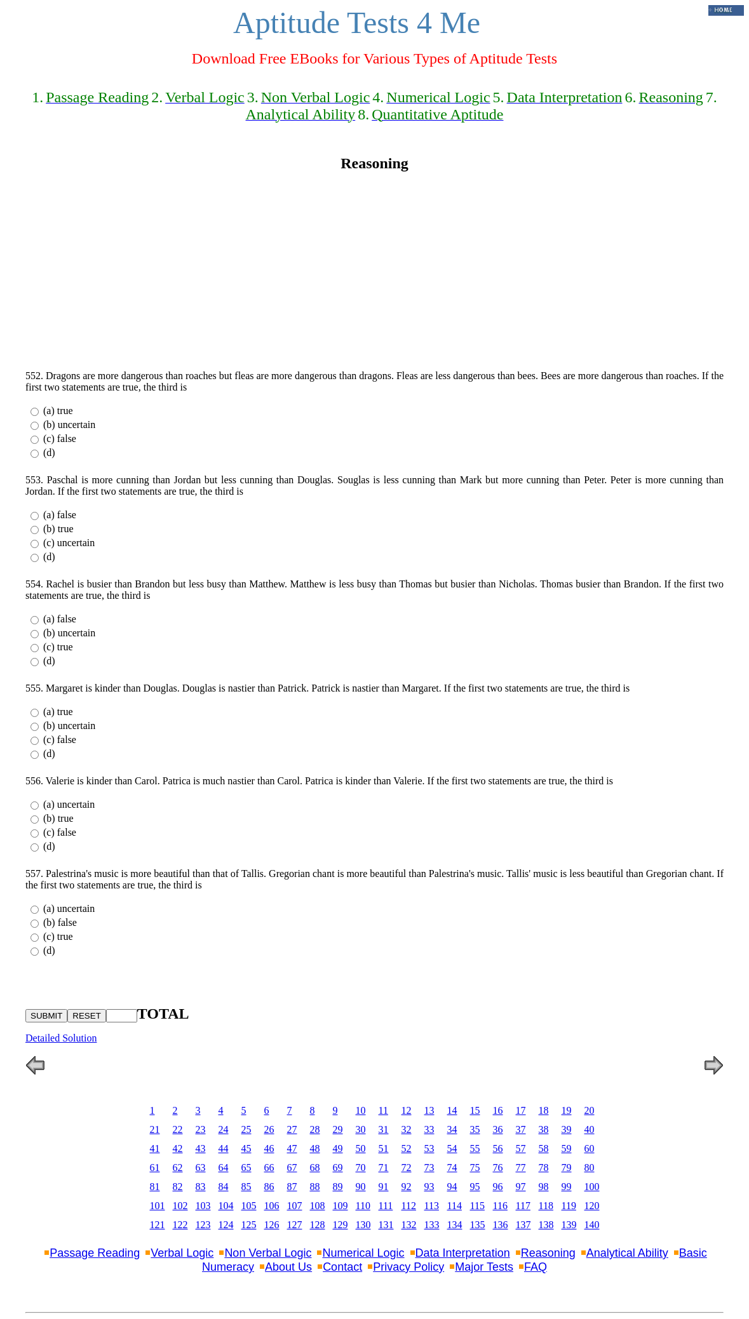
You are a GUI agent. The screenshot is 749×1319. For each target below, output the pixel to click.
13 (429, 1110)
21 (155, 1129)
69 (338, 1167)
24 (224, 1129)
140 (592, 1224)
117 (523, 1205)
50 (361, 1148)
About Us (288, 1267)
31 (384, 1129)
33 (429, 1129)
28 (315, 1129)
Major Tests (484, 1267)
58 (544, 1148)
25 (246, 1129)
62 (178, 1167)
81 (155, 1186)
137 (523, 1224)
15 (475, 1110)
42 (178, 1148)
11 (383, 1110)
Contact (342, 1267)
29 (338, 1129)
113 (431, 1205)
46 (269, 1148)
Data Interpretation (462, 1253)
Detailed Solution (61, 1038)
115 (477, 1205)
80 (589, 1167)
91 (384, 1186)
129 (340, 1224)
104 (226, 1205)
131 (386, 1224)
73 (429, 1167)
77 (521, 1167)
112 (408, 1205)
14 (452, 1110)
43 (201, 1148)
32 (406, 1129)
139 (569, 1224)
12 (406, 1110)
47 (292, 1148)
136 (500, 1224)
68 (315, 1167)
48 (315, 1148)
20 (589, 1110)
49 (338, 1148)
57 (521, 1148)
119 (569, 1205)
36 (498, 1129)
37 (521, 1129)
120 (592, 1205)
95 (475, 1186)
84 (224, 1186)
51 (384, 1148)
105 (249, 1205)
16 (498, 1110)
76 (498, 1167)
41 (155, 1148)
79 (567, 1167)
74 (452, 1167)
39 (567, 1129)
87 (292, 1186)
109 (340, 1205)
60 (589, 1148)
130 (363, 1224)
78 (544, 1167)
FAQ (535, 1267)
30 (361, 1129)
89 (338, 1186)
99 (567, 1186)
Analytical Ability (627, 1253)
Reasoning (548, 1253)
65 (246, 1167)
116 (500, 1205)
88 (315, 1186)
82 (178, 1186)
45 (246, 1148)
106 (272, 1205)
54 (452, 1148)
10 (361, 1110)
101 (157, 1205)
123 (203, 1224)
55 (475, 1148)
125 (249, 1224)
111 (386, 1205)
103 (203, 1205)
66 (269, 1167)
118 (546, 1205)
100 (592, 1186)
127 (294, 1224)
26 (269, 1129)
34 (452, 1129)
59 (567, 1148)
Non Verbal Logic (267, 1253)
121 (157, 1224)
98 (544, 1186)
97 (521, 1186)
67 (292, 1167)
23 (201, 1129)
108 (317, 1205)
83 (201, 1186)
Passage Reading (95, 1253)
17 (521, 1110)
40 (589, 1129)
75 (475, 1167)
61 (155, 1167)
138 (546, 1224)
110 (363, 1205)
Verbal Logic (182, 1253)
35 (475, 1129)
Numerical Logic (363, 1253)
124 (226, 1224)
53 (429, 1148)
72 (406, 1167)
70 (361, 1167)
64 (224, 1167)
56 (498, 1148)
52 (406, 1148)
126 (272, 1224)
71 (384, 1167)
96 (498, 1186)
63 (201, 1167)
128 (317, 1224)
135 (477, 1224)
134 (454, 1224)
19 (567, 1110)
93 (429, 1186)
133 (432, 1224)
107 (294, 1205)
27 (292, 1129)
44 (224, 1148)
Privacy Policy (408, 1267)
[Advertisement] (374, 271)
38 (544, 1129)
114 (454, 1205)
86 (269, 1186)
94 (452, 1186)
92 (406, 1186)
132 (409, 1224)
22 (178, 1129)
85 (246, 1186)
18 (544, 1110)
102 (180, 1205)
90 (361, 1186)
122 (180, 1224)
